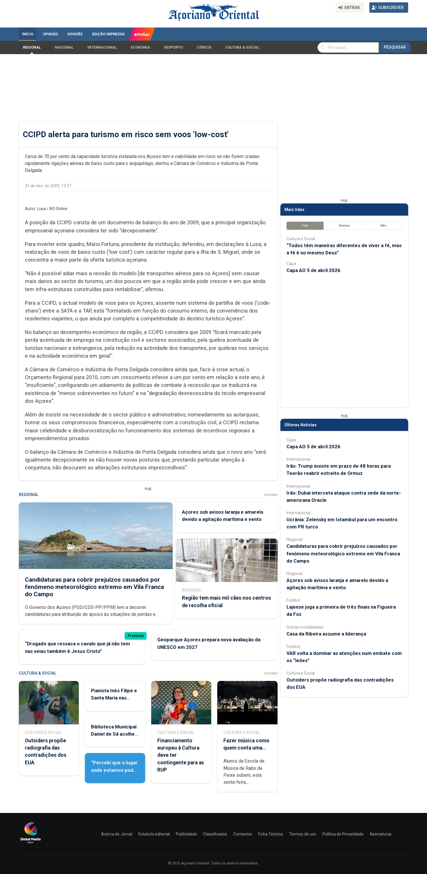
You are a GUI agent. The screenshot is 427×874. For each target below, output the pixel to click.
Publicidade (186, 834)
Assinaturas (381, 834)
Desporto (173, 47)
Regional (32, 47)
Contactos (242, 834)
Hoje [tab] (305, 225)
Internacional (102, 47)
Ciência (204, 47)
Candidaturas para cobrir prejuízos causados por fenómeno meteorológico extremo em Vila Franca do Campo (94, 587)
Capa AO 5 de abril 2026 (313, 270)
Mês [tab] (383, 225)
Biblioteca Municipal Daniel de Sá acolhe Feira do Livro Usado (114, 734)
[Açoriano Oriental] (30, 844)
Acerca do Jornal (116, 834)
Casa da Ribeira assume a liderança (326, 634)
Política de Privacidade (343, 834)
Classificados (215, 834)
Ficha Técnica (270, 834)
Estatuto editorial (154, 834)
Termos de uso (302, 834)
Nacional (64, 47)
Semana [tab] (344, 225)
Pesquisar (395, 47)
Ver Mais (271, 495)
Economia (140, 47)
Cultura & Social (242, 47)
